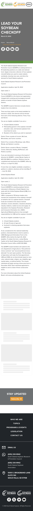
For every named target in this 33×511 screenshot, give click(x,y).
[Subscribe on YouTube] (24, 500)
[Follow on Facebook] (9, 500)
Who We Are (16, 419)
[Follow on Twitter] (14, 500)
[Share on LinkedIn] (12, 49)
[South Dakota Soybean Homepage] (13, 4)
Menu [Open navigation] (29, 4)
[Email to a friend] (17, 49)
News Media (10, 43)
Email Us (12, 447)
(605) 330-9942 (14, 454)
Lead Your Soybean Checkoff (12, 45)
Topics (16, 423)
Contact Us (17, 435)
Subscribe (15, 399)
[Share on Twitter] (8, 49)
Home (3, 43)
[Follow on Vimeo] (19, 500)
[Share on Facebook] (3, 49)
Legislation (16, 431)
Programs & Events (16, 427)
